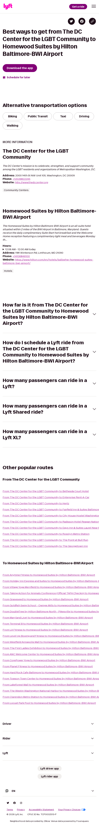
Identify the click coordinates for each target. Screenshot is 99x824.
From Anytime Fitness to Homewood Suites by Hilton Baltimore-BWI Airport (49, 575)
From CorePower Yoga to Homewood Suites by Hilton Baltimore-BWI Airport (49, 660)
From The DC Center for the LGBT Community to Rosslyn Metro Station (46, 534)
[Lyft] (8, 6)
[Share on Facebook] (82, 21)
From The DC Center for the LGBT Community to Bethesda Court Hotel (46, 491)
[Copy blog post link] (92, 21)
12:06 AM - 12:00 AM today (20, 249)
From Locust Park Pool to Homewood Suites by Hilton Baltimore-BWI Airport (49, 703)
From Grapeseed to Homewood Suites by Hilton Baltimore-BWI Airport (45, 599)
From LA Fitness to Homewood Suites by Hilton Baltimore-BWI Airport (45, 630)
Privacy (21, 809)
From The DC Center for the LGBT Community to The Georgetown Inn (45, 546)
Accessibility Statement (41, 809)
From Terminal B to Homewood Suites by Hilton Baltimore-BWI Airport (45, 623)
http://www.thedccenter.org (31, 182)
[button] (93, 6)
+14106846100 (21, 256)
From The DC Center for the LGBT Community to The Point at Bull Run (45, 540)
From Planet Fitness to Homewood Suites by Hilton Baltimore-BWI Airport (48, 666)
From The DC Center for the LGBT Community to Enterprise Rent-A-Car (46, 497)
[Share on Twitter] (71, 21)
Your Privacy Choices (71, 809)
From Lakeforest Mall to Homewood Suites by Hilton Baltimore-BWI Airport (48, 684)
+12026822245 (21, 179)
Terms (10, 809)
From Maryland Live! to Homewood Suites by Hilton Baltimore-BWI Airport (48, 617)
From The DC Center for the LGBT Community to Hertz (36, 503)
